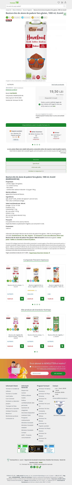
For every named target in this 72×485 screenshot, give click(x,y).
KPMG (40, 462)
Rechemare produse (12, 416)
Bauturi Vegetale (27, 10)
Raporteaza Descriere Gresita (39, 253)
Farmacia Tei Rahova (41, 415)
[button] (32, 145)
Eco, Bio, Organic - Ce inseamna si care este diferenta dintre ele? (42, 235)
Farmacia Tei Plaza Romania (43, 395)
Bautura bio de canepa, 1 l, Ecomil (16, 285)
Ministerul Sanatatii (27, 422)
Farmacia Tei (8, 10)
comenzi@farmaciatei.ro (60, 398)
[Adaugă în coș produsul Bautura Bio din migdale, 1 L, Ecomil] (62, 346)
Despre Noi (24, 390)
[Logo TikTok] (40, 467)
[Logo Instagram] (37, 467)
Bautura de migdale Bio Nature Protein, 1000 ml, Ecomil (15, 336)
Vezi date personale (51, 369)
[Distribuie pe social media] (64, 14)
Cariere (23, 393)
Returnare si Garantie (12, 408)
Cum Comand (10, 398)
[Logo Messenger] (34, 467)
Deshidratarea (16, 235)
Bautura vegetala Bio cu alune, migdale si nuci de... (36, 285)
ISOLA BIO (30, 294)
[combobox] (36, 6)
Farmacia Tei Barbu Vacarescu (43, 390)
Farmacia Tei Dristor (41, 400)
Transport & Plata (11, 406)
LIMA (49, 294)
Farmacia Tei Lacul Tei (43, 405)
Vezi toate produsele (58, 84)
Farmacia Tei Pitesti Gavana (43, 429)
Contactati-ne (10, 418)
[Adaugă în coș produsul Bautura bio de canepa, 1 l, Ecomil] (22, 299)
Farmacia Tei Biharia (41, 420)
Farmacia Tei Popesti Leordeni (43, 425)
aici (54, 106)
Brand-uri (9, 413)
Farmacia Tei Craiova (41, 439)
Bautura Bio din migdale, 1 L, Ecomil (56, 335)
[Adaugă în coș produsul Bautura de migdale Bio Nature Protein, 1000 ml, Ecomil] (22, 346)
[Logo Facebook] (31, 467)
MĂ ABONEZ (58, 374)
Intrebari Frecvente (11, 411)
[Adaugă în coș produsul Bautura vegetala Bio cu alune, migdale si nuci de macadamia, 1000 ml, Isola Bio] (42, 299)
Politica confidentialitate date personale (27, 402)
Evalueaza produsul (11, 90)
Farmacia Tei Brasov (41, 434)
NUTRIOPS (13, 93)
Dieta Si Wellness (17, 10)
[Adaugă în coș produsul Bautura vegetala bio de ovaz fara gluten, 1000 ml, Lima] (62, 299)
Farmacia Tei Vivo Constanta (43, 410)
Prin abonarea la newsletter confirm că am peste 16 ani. (48, 367)
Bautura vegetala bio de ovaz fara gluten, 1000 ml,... (56, 285)
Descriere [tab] (36, 159)
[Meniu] (7, 2)
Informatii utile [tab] (35, 167)
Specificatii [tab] (36, 163)
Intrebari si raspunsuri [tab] (36, 171)
